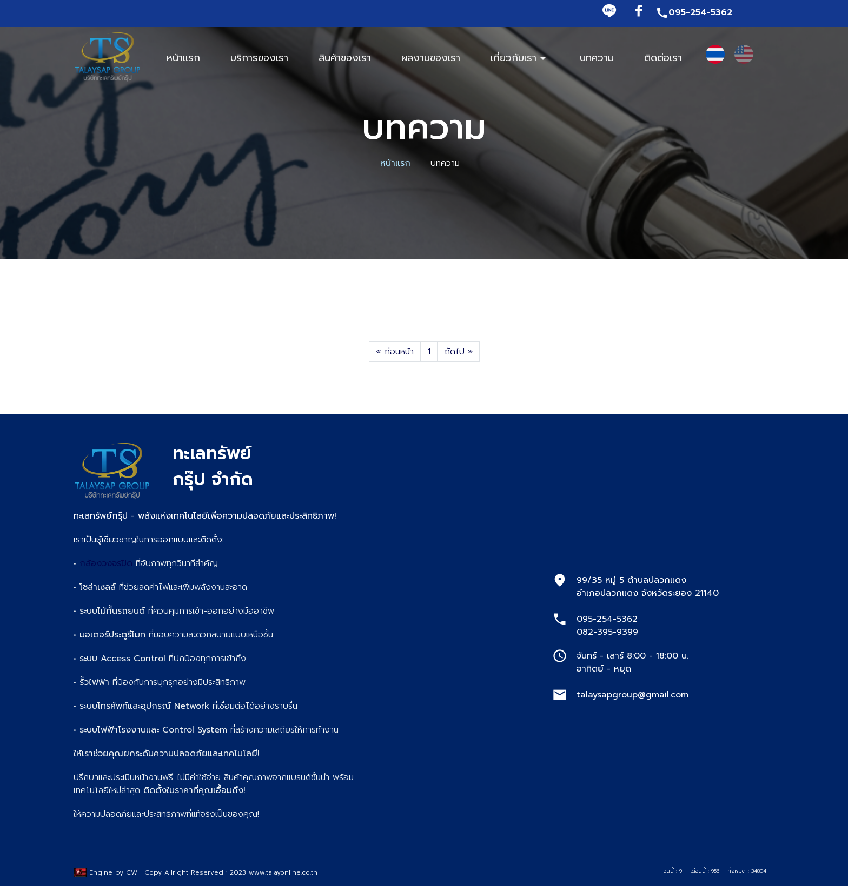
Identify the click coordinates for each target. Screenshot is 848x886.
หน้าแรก (395, 163)
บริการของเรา (259, 57)
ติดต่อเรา (663, 57)
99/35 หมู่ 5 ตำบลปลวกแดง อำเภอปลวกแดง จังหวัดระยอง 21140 (648, 587)
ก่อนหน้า (395, 351)
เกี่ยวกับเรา (520, 57)
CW (131, 872)
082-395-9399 (607, 632)
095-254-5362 (693, 12)
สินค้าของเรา (345, 57)
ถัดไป (459, 351)
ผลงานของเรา (430, 57)
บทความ (597, 57)
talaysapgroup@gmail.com (632, 694)
